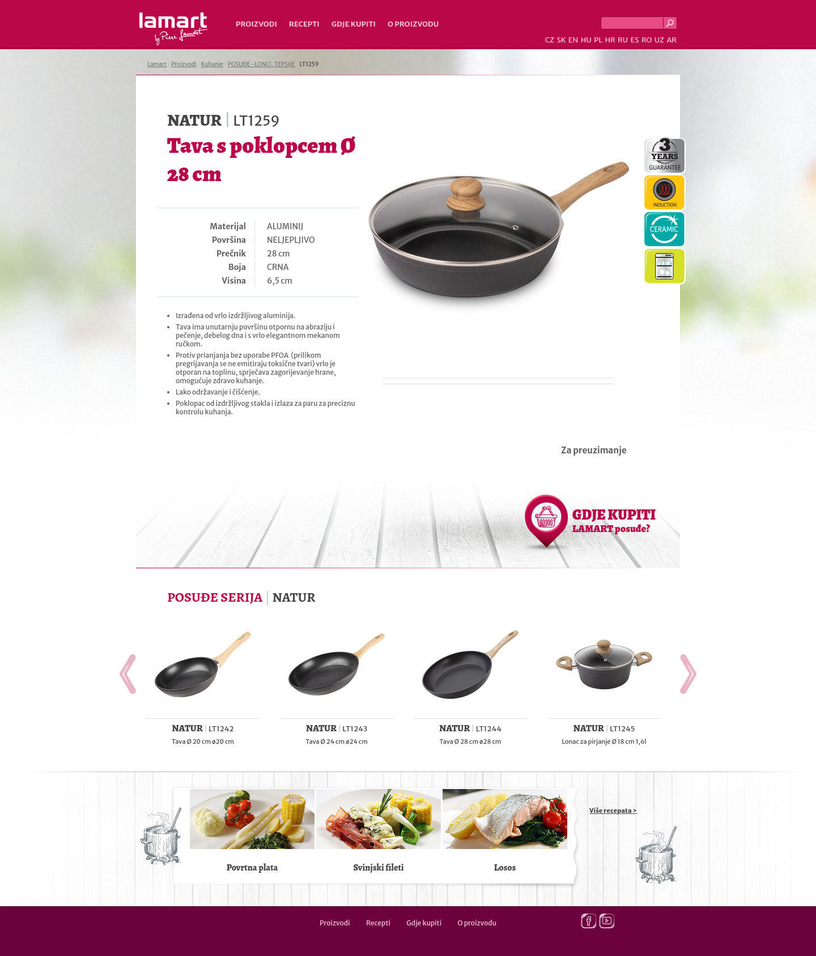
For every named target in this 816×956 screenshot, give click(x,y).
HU (586, 40)
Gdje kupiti (354, 24)
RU (623, 40)
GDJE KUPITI (614, 520)
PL (598, 40)
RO (646, 40)
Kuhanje (212, 64)
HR (610, 40)
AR (671, 40)
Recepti (304, 24)
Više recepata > (613, 810)
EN (573, 40)
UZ (659, 40)
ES (635, 40)
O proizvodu (413, 24)
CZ (549, 40)
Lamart (174, 28)
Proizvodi (256, 24)
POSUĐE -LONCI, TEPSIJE (261, 64)
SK (561, 40)
